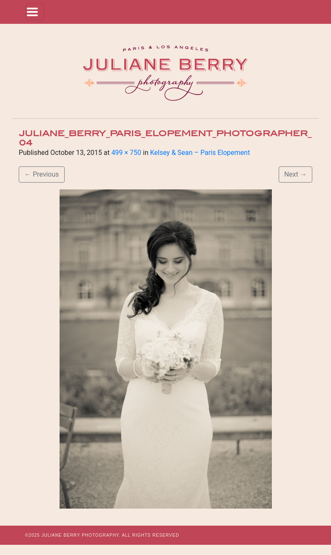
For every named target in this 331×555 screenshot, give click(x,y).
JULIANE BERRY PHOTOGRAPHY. (80, 535)
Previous (41, 174)
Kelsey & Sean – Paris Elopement (200, 153)
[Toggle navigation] (35, 11)
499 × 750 (126, 153)
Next (295, 174)
